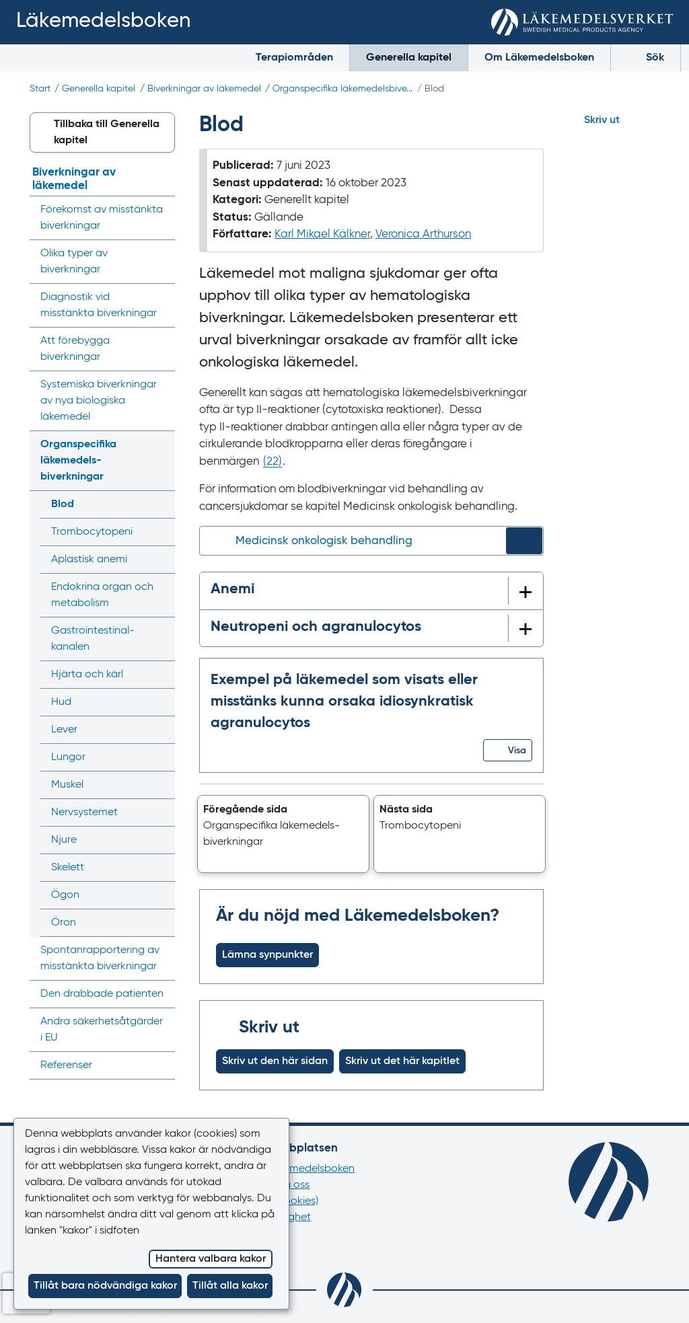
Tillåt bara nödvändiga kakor (105, 1286)
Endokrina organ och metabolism (102, 595)
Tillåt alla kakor (230, 1286)
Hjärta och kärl (87, 674)
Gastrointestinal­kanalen (93, 639)
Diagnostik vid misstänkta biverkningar (98, 305)
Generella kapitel (408, 57)
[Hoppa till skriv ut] (613, 120)
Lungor (68, 757)
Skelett (67, 867)
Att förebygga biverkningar (75, 349)
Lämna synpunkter (267, 955)
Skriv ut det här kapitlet (402, 1061)
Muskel (67, 785)
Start (40, 88)
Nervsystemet (84, 812)
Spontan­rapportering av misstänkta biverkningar (99, 958)
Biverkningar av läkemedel (204, 88)
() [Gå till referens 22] (272, 461)
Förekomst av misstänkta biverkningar (101, 217)
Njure (64, 840)
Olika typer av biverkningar (74, 261)
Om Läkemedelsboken (539, 57)
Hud (61, 702)
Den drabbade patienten (102, 994)
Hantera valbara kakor (210, 1259)
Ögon (65, 895)
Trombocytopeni (92, 532)
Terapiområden (294, 57)
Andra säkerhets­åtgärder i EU (101, 1029)
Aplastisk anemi (89, 559)
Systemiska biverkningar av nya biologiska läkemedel (98, 400)
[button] (507, 750)
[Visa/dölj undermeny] (160, 460)
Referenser (66, 1065)
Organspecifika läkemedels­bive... (342, 88)
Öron (63, 922)
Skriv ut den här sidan (275, 1061)
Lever (64, 729)
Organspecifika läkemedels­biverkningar (78, 460)
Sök (645, 56)
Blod (62, 504)
